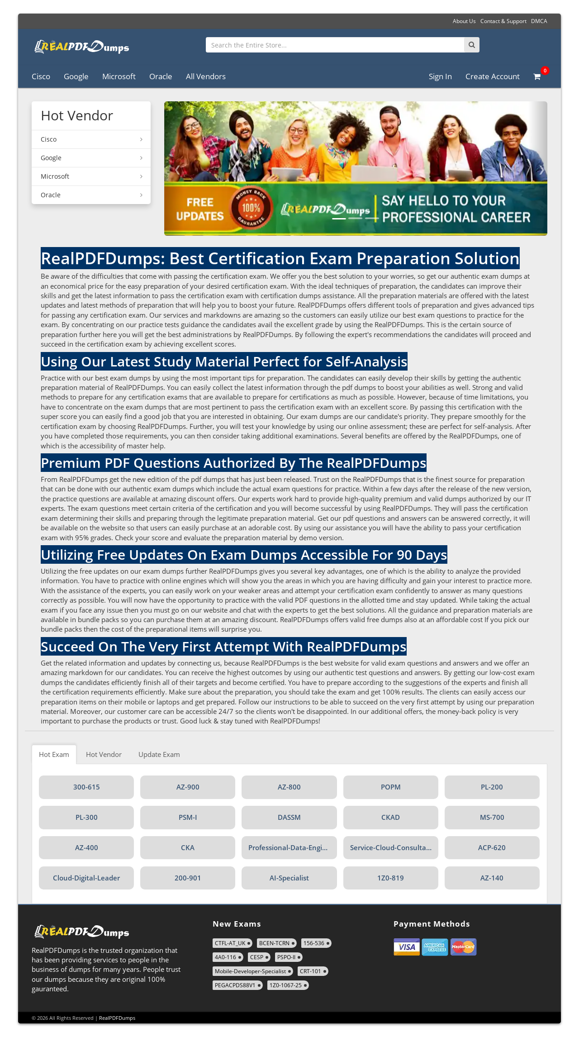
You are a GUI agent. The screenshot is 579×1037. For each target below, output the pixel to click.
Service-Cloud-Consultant (391, 847)
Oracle (160, 76)
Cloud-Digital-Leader (86, 877)
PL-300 (87, 817)
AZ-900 (187, 786)
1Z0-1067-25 (286, 985)
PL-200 (492, 786)
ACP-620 (492, 847)
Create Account (492, 76)
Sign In (440, 76)
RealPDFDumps (117, 1017)
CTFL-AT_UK (230, 943)
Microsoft (119, 76)
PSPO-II (286, 957)
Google (76, 76)
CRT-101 (310, 971)
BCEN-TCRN (274, 943)
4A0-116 (225, 957)
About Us (464, 21)
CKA (188, 847)
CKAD (390, 817)
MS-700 (492, 817)
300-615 (86, 786)
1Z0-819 (390, 877)
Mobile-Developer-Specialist (250, 971)
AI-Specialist (289, 877)
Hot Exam (54, 754)
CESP (256, 957)
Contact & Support (503, 21)
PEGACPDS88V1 (235, 985)
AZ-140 (491, 877)
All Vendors (206, 76)
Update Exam (159, 754)
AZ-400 (86, 847)
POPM (391, 786)
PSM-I (188, 817)
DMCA (539, 21)
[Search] (471, 44)
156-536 (314, 943)
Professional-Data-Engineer (292, 847)
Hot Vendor (104, 754)
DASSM (289, 817)
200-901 (188, 877)
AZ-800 (289, 786)
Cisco (41, 76)
